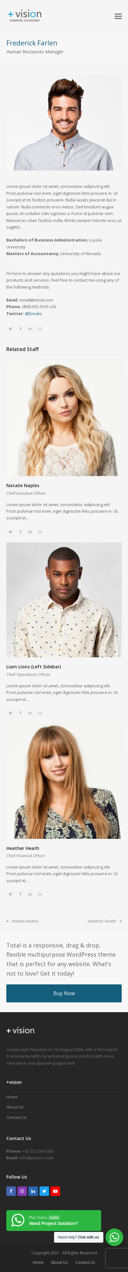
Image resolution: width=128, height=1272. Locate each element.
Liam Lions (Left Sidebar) (33, 667)
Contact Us (16, 1117)
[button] (118, 16)
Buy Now (64, 993)
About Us (15, 1107)
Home (12, 1097)
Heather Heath (22, 848)
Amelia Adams (22, 921)
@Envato (33, 313)
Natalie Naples (22, 485)
